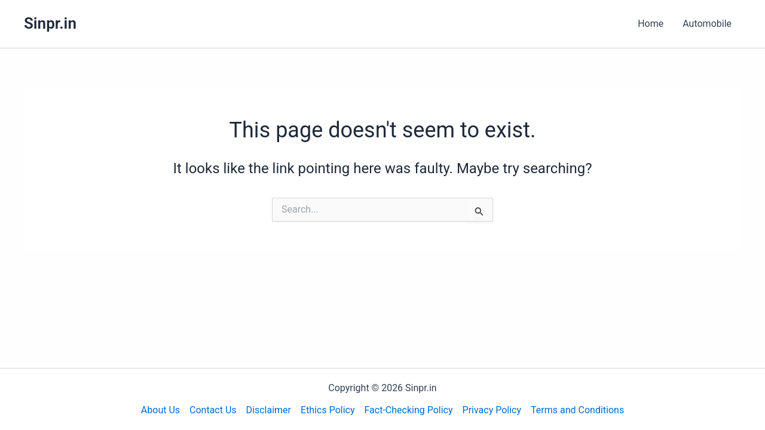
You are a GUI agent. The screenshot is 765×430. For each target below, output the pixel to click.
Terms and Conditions (577, 410)
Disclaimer (268, 410)
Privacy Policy (492, 410)
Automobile (707, 23)
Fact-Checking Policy (409, 410)
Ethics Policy (327, 410)
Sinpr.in (50, 23)
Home (650, 23)
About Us (160, 410)
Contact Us (213, 410)
